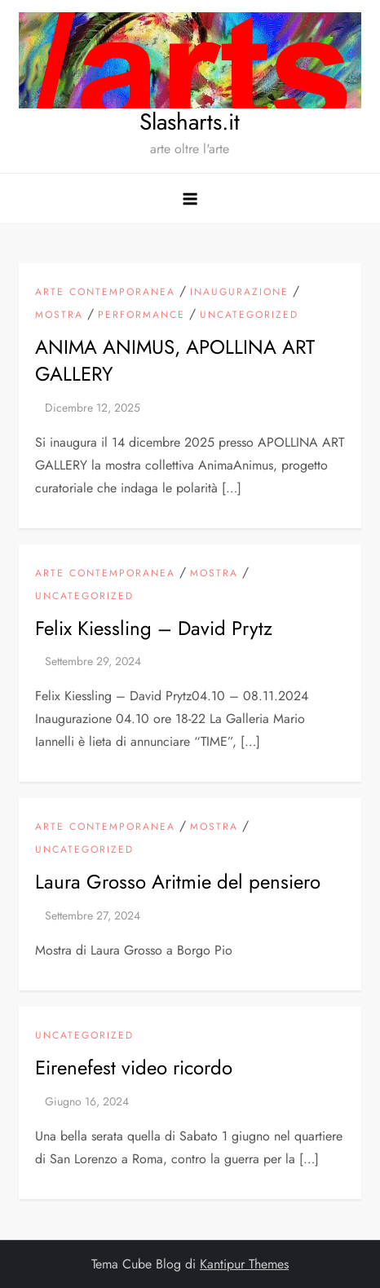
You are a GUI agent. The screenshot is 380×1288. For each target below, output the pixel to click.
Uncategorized (249, 315)
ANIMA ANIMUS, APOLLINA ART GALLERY (175, 361)
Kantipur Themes (244, 1264)
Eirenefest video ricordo (133, 1067)
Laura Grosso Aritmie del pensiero (177, 881)
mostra (59, 315)
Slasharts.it (189, 122)
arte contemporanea (105, 292)
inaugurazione (239, 292)
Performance (141, 315)
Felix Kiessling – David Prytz (153, 628)
